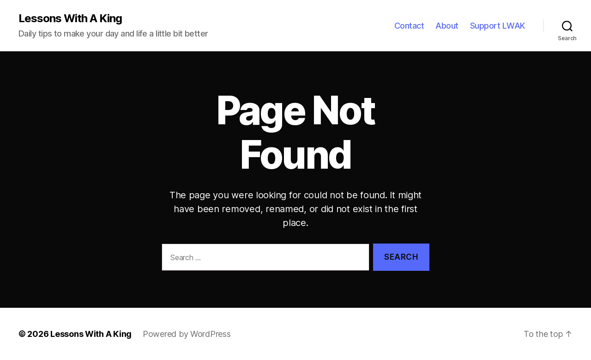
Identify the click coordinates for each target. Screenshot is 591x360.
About (446, 26)
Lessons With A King (70, 18)
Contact (409, 26)
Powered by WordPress (187, 334)
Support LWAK (497, 26)
